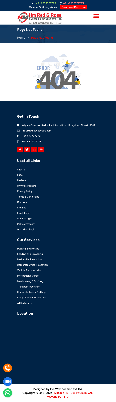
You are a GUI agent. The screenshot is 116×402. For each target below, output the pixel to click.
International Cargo (28, 275)
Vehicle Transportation (29, 270)
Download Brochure (74, 7)
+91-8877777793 (72, 3)
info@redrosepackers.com (37, 130)
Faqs (20, 174)
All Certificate (24, 303)
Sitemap (21, 207)
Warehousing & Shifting (30, 281)
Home (21, 37)
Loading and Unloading (30, 254)
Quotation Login (26, 229)
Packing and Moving (28, 248)
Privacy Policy (24, 191)
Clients (21, 169)
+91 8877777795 (44, 3)
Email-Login (23, 213)
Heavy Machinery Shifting (31, 292)
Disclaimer (22, 202)
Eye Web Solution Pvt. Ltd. (66, 389)
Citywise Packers (26, 185)
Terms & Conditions (28, 196)
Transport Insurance (28, 286)
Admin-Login (24, 218)
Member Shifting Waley (43, 7)
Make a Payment (26, 224)
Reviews (21, 180)
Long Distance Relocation (31, 297)
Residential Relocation (29, 259)
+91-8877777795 (32, 141)
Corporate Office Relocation (32, 264)
